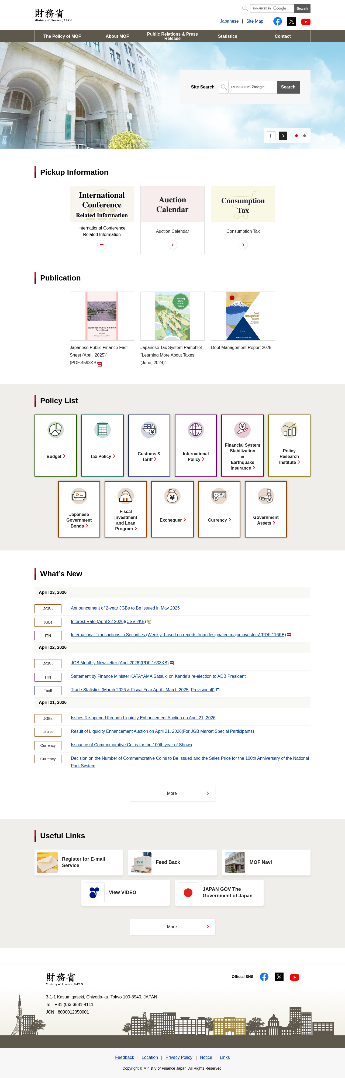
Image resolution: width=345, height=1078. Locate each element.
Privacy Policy (178, 1057)
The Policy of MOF (62, 36)
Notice (206, 1057)
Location (150, 1057)
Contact (283, 36)
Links (225, 1057)
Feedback (124, 1057)
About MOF (117, 36)
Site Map (254, 21)
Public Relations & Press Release (172, 36)
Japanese (229, 21)
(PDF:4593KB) (102, 329)
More (172, 793)
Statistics (227, 36)
